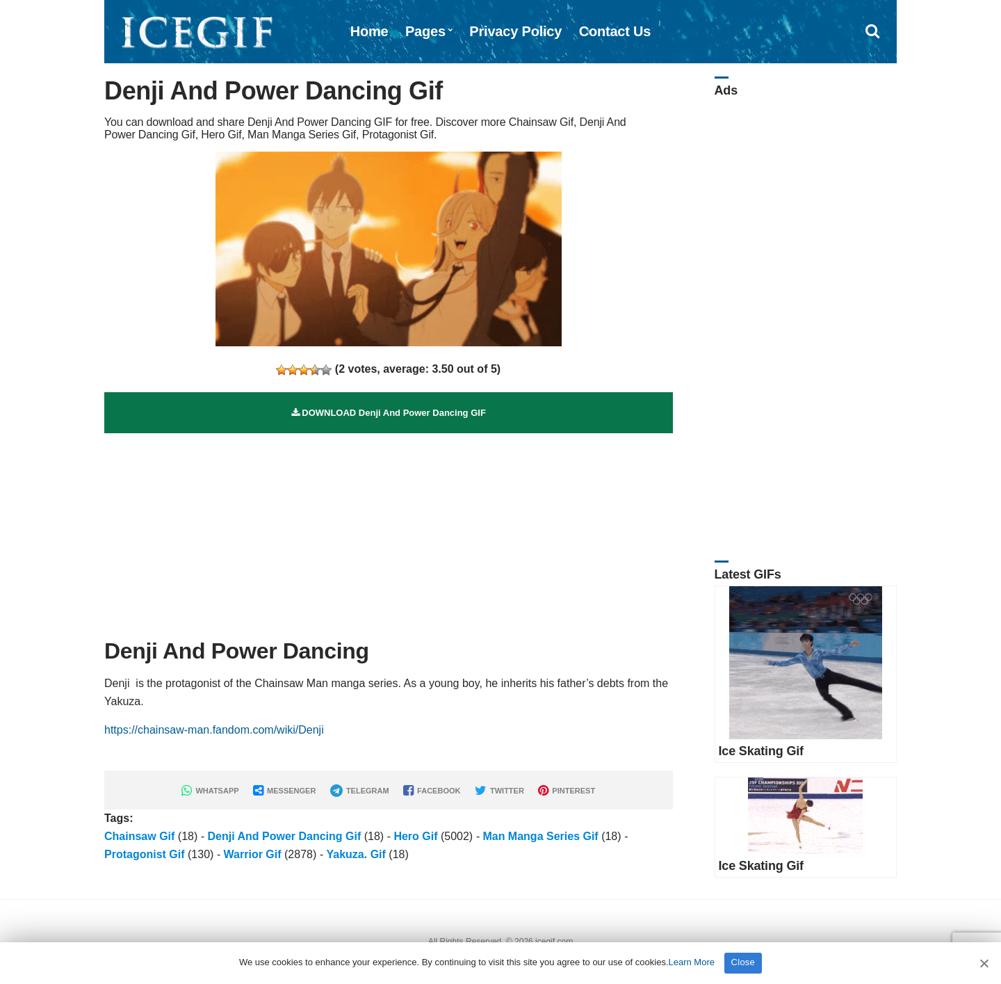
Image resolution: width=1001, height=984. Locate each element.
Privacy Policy (515, 31)
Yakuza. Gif (355, 854)
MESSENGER (284, 791)
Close (743, 962)
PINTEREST (566, 791)
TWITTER (499, 791)
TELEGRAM (359, 791)
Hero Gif (415, 836)
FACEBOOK (431, 791)
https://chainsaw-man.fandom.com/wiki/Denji (214, 730)
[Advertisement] (388, 530)
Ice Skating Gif (761, 751)
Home (369, 31)
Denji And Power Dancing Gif (284, 836)
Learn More (692, 962)
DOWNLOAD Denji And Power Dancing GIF (388, 413)
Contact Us (615, 31)
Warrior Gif (253, 854)
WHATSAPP (209, 791)
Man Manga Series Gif (540, 836)
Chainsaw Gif (139, 836)
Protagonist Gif (144, 854)
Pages (425, 31)
